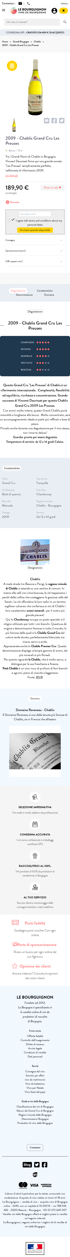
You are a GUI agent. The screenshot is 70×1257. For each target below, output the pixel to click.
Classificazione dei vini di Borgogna (35, 1107)
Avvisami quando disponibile (35, 230)
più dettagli (11, 176)
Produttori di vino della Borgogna (35, 1123)
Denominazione (24, 295)
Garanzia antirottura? (35, 251)
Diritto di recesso (35, 1044)
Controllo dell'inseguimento (35, 1040)
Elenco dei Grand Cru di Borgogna (35, 1111)
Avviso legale (35, 1048)
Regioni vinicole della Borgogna (35, 1115)
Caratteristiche (44, 291)
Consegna (35, 240)
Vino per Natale (35, 1088)
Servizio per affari (35, 1075)
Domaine (49, 295)
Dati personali (35, 1057)
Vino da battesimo (35, 1084)
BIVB (39, 677)
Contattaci (35, 1147)
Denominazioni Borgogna (35, 1119)
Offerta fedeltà (35, 1036)
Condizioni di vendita (35, 1052)
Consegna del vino (35, 1071)
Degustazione (18, 291)
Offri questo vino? (35, 261)
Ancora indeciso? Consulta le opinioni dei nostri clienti (35, 975)
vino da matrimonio (35, 1080)
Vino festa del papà (35, 1092)
